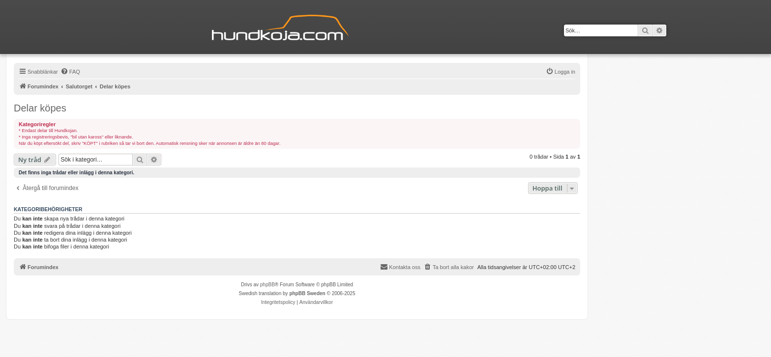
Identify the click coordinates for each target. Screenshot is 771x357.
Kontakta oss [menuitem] (400, 266)
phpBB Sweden (307, 293)
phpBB (267, 284)
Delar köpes (40, 108)
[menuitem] (70, 72)
